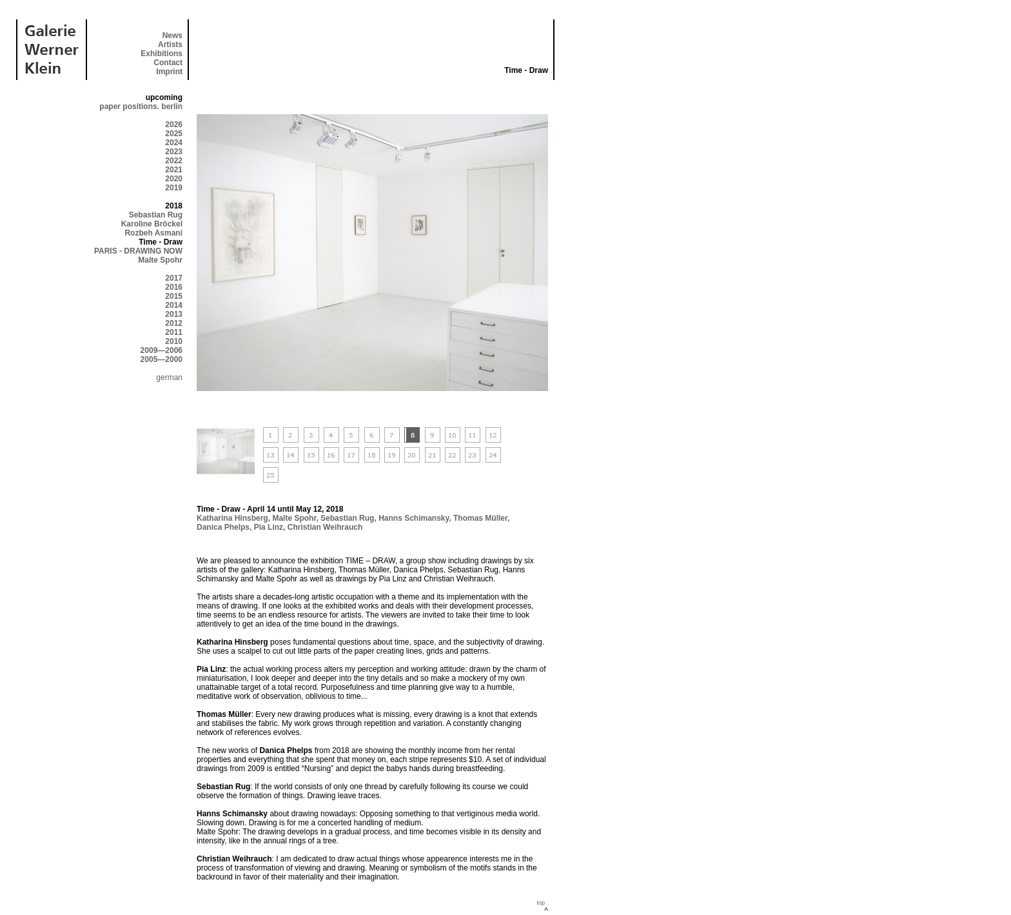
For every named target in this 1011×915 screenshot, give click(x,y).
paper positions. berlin (140, 106)
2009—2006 (161, 350)
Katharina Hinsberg (232, 518)
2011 (173, 332)
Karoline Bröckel (151, 223)
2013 (173, 314)
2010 (173, 341)
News (172, 35)
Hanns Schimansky (413, 518)
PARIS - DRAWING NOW (138, 251)
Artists (170, 44)
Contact (167, 62)
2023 (173, 151)
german (169, 377)
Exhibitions (161, 53)
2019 (173, 187)
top (540, 903)
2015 (173, 296)
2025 (173, 133)
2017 (173, 278)
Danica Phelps (223, 527)
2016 (173, 287)
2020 (173, 178)
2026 (173, 124)
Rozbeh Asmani (153, 232)
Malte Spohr (160, 260)
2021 (173, 169)
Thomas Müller (480, 518)
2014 (173, 305)
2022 (173, 160)
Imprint (169, 71)
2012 (173, 323)
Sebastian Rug (155, 214)
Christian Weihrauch (325, 527)
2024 (173, 142)
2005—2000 (161, 359)
